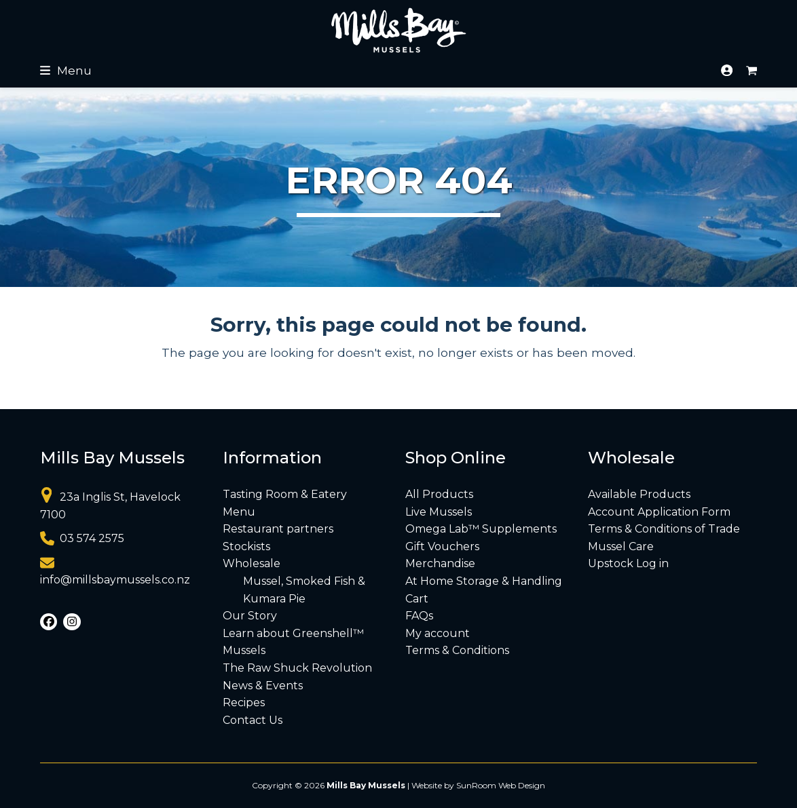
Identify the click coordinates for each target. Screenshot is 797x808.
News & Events (263, 685)
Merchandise (440, 563)
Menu (239, 511)
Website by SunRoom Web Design (478, 785)
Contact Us (252, 720)
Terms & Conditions (457, 650)
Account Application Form (659, 511)
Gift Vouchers (442, 546)
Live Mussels (438, 511)
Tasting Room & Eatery (285, 494)
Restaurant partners (278, 528)
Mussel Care (621, 546)
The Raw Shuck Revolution (297, 667)
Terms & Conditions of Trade (664, 528)
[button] (66, 70)
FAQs (419, 615)
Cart (416, 598)
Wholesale (251, 563)
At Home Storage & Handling (483, 581)
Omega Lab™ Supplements (481, 528)
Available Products (639, 494)
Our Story (250, 615)
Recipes (244, 702)
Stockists (246, 546)
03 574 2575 (92, 538)
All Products (439, 494)
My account (437, 633)
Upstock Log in (628, 563)
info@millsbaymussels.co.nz (115, 579)
